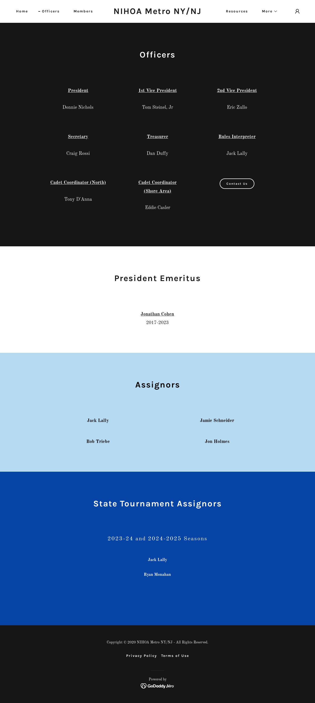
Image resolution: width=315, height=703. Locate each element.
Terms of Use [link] (175, 656)
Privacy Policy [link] (141, 656)
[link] (157, 13)
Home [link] (22, 11)
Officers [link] (51, 11)
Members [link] (83, 11)
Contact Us (237, 183)
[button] (268, 11)
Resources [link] (237, 11)
